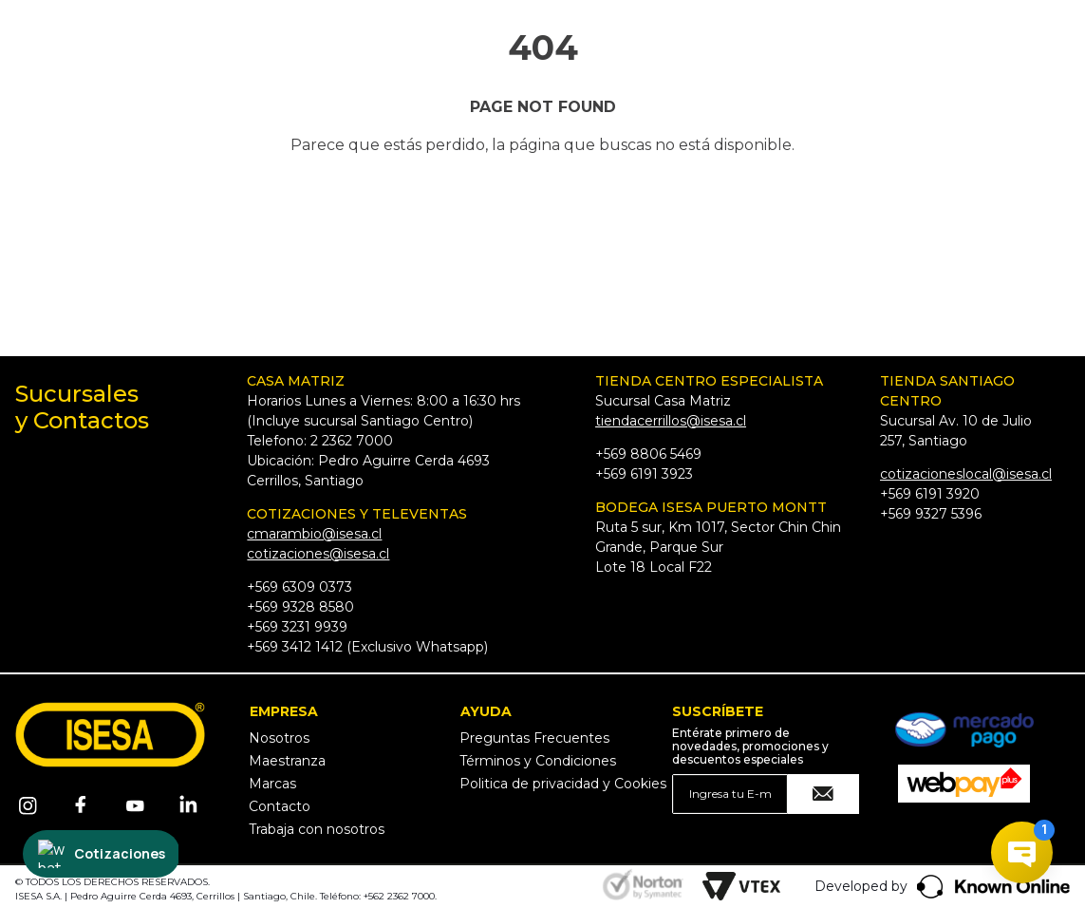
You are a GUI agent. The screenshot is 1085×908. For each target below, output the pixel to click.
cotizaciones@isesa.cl (318, 553)
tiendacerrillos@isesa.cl (670, 420)
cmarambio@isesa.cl (314, 533)
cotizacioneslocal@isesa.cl (966, 473)
